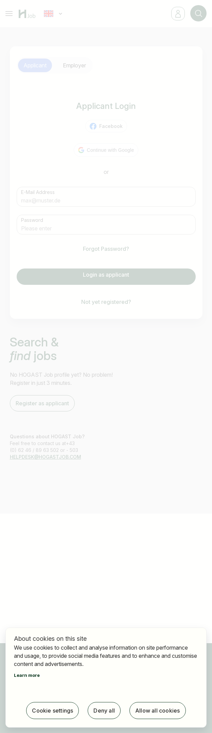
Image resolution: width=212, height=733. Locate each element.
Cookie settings (52, 710)
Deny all (104, 710)
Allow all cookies (157, 710)
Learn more (27, 675)
